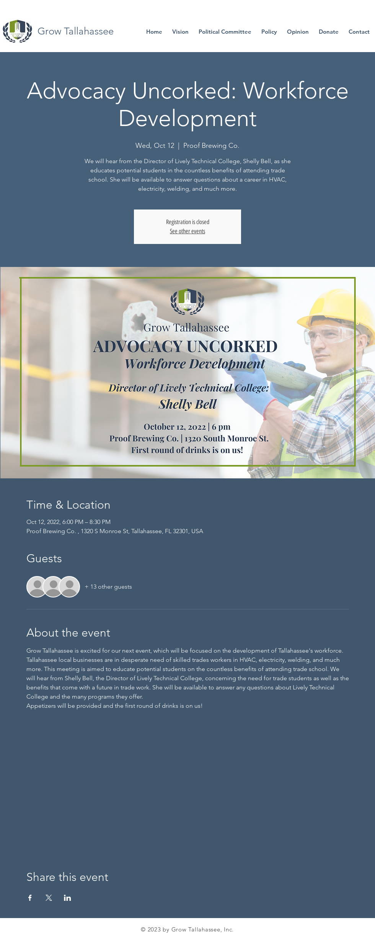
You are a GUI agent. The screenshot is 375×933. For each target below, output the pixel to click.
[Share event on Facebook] (30, 898)
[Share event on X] (48, 898)
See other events (187, 231)
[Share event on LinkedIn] (67, 898)
